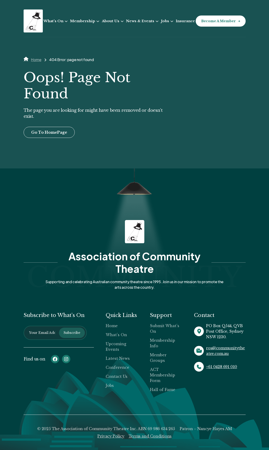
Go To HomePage (49, 132)
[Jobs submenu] (171, 21)
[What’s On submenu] (66, 21)
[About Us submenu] (122, 21)
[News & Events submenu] (157, 21)
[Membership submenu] (97, 21)
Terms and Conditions (150, 436)
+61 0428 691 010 (221, 366)
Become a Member (218, 21)
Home (36, 59)
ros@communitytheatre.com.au (225, 351)
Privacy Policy (110, 436)
